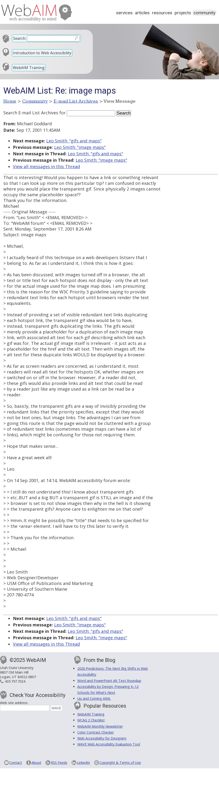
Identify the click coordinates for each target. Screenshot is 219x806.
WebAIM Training (29, 67)
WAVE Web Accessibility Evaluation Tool (108, 744)
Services (124, 12)
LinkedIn (83, 762)
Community (204, 12)
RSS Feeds (59, 762)
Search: (19, 38)
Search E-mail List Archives (30, 113)
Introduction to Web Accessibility (42, 52)
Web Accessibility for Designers (101, 738)
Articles (142, 12)
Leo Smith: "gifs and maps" (74, 141)
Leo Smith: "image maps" (80, 147)
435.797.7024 (15, 681)
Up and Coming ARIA (94, 698)
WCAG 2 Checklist (91, 720)
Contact (15, 762)
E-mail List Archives (76, 101)
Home (9, 101)
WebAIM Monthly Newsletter (100, 726)
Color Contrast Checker (95, 732)
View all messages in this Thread (46, 166)
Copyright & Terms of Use (120, 762)
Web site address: (14, 702)
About (36, 762)
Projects (183, 12)
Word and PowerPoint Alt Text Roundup (109, 680)
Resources (162, 12)
